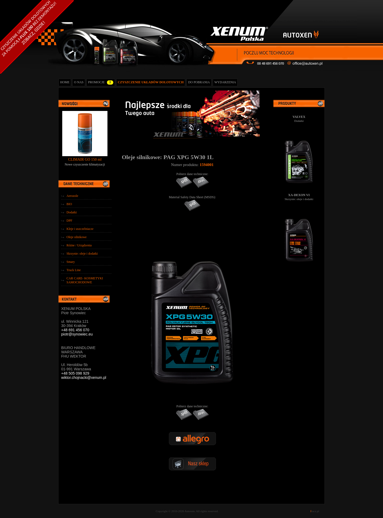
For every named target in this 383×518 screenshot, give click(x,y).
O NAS (79, 82)
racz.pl (314, 511)
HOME (64, 82)
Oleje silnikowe (76, 237)
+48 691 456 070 (75, 330)
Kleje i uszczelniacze (79, 229)
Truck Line (73, 270)
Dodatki (71, 212)
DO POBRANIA (199, 82)
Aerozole (72, 196)
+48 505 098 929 (75, 373)
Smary (70, 262)
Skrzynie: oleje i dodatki (82, 253)
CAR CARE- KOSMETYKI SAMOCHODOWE (84, 280)
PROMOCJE (100, 82)
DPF (69, 220)
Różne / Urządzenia (79, 245)
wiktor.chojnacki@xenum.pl (83, 377)
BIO (69, 204)
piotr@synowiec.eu (77, 334)
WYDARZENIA (225, 82)
